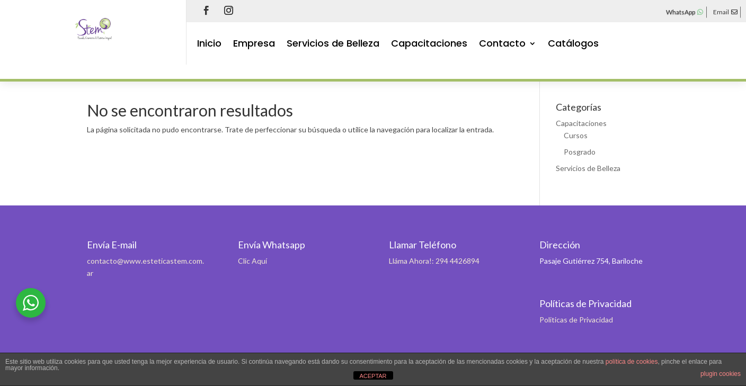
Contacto (502, 45)
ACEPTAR (372, 376)
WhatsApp (680, 12)
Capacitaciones (429, 45)
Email (721, 12)
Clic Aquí (252, 260)
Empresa (254, 45)
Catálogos (573, 45)
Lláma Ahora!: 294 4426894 (434, 260)
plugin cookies (720, 374)
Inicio (209, 45)
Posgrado (580, 151)
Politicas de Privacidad (576, 319)
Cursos (576, 135)
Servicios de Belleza (333, 45)
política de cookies (632, 361)
